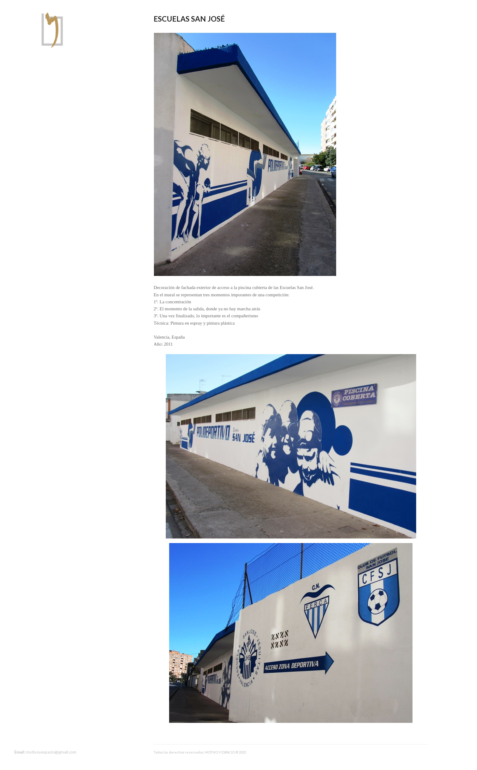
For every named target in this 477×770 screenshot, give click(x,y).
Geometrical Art (30, 107)
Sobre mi (23, 78)
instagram (27, 737)
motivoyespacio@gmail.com (51, 752)
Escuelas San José (189, 18)
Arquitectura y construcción (42, 85)
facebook (18, 737)
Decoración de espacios (38, 93)
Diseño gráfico (28, 100)
